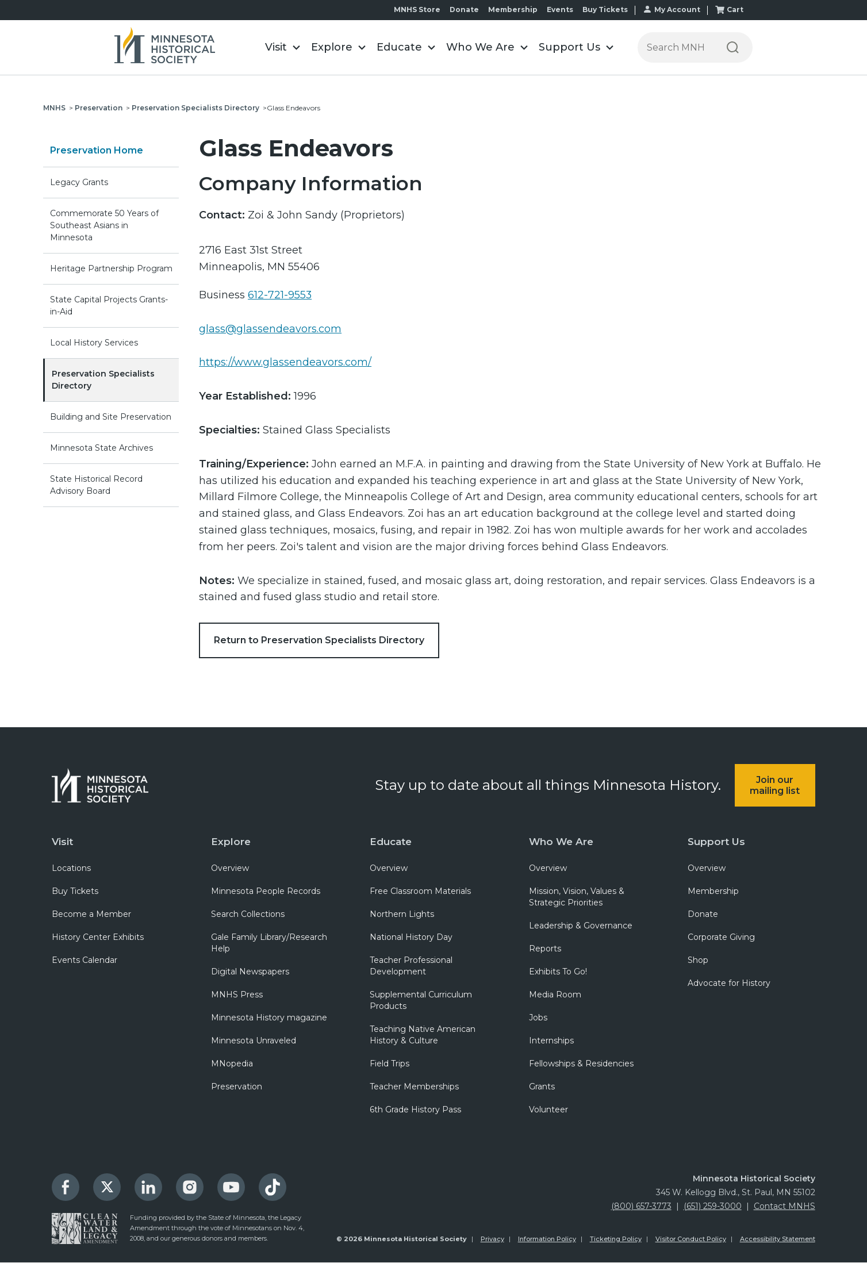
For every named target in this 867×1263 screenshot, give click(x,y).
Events (560, 9)
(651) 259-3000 (713, 1206)
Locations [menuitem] (71, 868)
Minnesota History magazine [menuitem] (269, 1018)
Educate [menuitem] (391, 841)
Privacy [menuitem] (492, 1239)
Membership (513, 9)
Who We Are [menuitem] (561, 841)
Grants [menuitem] (542, 1087)
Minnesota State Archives (101, 448)
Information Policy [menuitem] (547, 1239)
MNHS (54, 107)
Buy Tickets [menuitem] (75, 891)
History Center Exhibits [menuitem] (98, 937)
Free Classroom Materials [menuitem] (420, 891)
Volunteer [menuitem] (548, 1110)
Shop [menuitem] (698, 960)
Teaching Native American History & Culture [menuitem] (422, 1035)
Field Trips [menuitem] (389, 1064)
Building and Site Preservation (110, 417)
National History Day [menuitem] (411, 937)
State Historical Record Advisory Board (96, 485)
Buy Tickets (605, 9)
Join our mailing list (775, 785)
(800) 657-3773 (641, 1206)
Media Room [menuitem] (555, 995)
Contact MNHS (784, 1206)
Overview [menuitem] (230, 868)
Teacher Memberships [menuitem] (414, 1087)
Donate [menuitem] (703, 914)
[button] (282, 47)
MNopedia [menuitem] (232, 1064)
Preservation (98, 107)
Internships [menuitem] (551, 1041)
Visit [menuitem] (62, 841)
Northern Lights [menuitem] (402, 914)
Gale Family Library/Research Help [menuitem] (269, 943)
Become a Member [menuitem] (91, 914)
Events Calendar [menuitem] (84, 960)
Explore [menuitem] (231, 841)
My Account (677, 9)
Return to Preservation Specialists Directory (319, 640)
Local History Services (94, 342)
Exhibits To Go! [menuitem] (558, 972)
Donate (464, 9)
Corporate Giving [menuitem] (721, 937)
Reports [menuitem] (545, 949)
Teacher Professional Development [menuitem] (411, 966)
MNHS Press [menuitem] (237, 995)
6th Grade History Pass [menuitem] (415, 1110)
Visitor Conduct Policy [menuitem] (690, 1239)
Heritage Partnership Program (111, 268)
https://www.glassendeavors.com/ (285, 362)
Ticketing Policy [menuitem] (616, 1239)
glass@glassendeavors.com (270, 329)
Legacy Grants (79, 182)
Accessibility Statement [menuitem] (777, 1239)
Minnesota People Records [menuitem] (265, 891)
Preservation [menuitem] (236, 1087)
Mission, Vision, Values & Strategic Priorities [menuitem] (576, 897)
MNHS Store (417, 9)
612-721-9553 (280, 295)
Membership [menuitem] (713, 891)
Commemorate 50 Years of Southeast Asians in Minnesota (104, 225)
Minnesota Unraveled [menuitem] (253, 1041)
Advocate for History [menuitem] (729, 983)
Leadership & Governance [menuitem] (580, 926)
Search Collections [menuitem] (248, 914)
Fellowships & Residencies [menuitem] (581, 1064)
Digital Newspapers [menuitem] (250, 972)
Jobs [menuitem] (538, 1018)
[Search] (733, 47)
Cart (735, 9)
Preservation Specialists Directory (195, 107)
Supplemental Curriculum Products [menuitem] (421, 1001)
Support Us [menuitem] (716, 841)
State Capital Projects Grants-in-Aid (109, 305)
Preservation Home (96, 150)
